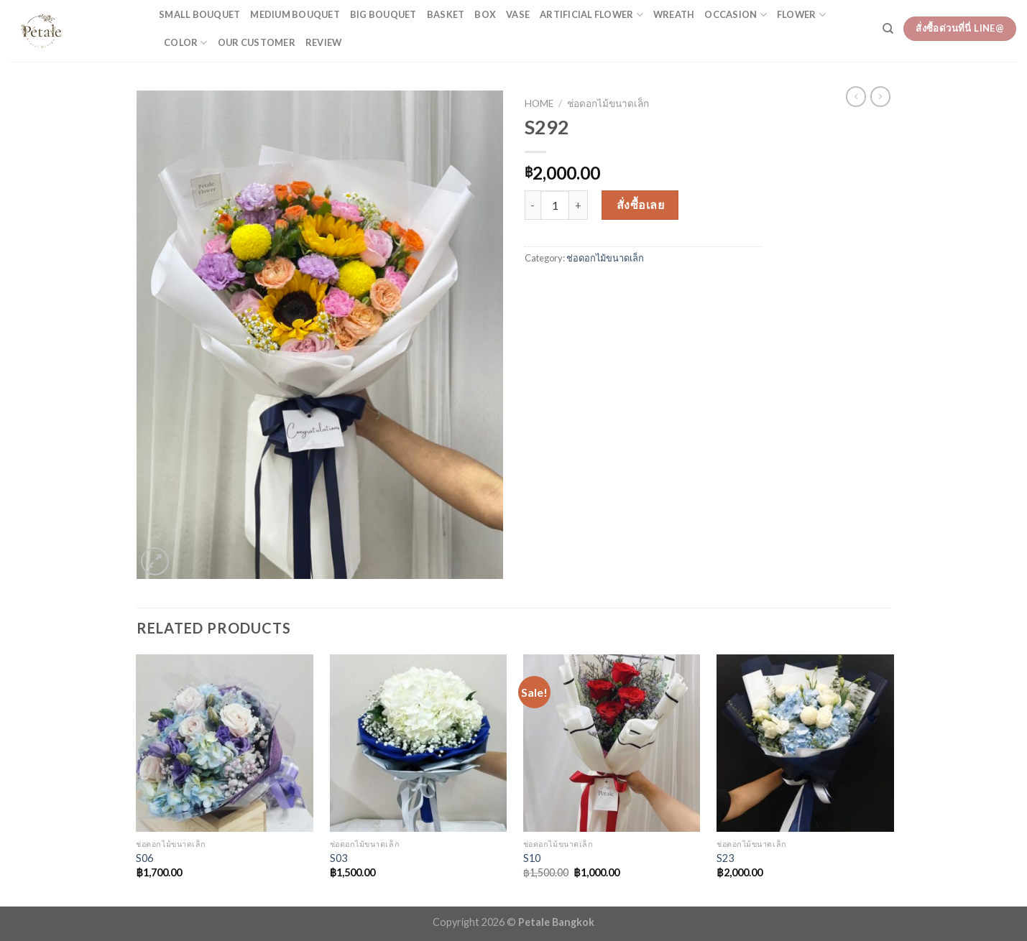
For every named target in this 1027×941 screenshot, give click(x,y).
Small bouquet (199, 14)
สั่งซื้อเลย (640, 204)
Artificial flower (591, 15)
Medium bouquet (295, 14)
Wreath (674, 14)
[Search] (888, 28)
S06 (144, 858)
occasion (735, 15)
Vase (518, 14)
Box (485, 14)
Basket (446, 14)
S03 (338, 858)
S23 (725, 858)
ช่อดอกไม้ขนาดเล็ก (608, 103)
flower (801, 15)
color (186, 43)
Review (323, 42)
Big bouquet (383, 14)
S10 (531, 858)
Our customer (256, 42)
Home (539, 103)
